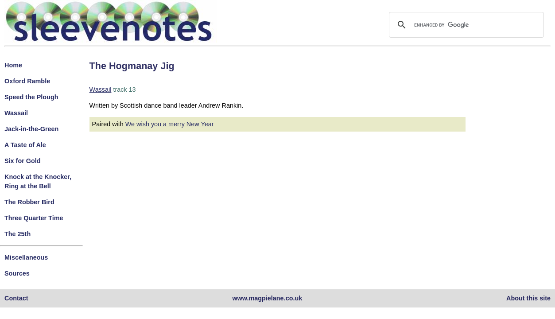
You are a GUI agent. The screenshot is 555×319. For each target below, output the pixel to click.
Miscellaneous (26, 257)
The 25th (17, 233)
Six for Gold (22, 160)
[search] (465, 24)
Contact (16, 298)
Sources (17, 273)
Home (13, 65)
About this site (528, 298)
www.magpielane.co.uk (267, 298)
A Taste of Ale (25, 144)
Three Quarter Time (33, 218)
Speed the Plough (31, 97)
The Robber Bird (29, 202)
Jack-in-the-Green (31, 128)
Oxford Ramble (27, 81)
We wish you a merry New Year (169, 124)
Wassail (16, 113)
